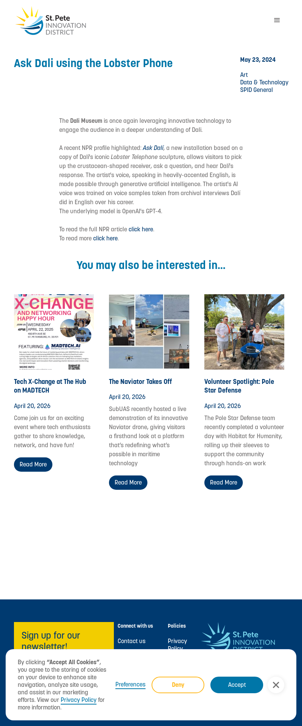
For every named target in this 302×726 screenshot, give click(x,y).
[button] (276, 685)
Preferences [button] (130, 684)
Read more (33, 464)
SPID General (256, 90)
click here (141, 229)
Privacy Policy (79, 700)
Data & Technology (264, 82)
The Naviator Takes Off (140, 381)
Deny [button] (178, 685)
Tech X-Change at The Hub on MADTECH (50, 385)
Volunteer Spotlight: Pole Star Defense (239, 385)
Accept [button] (237, 685)
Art (244, 75)
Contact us (132, 641)
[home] (140, 20)
